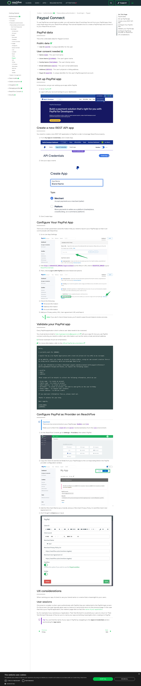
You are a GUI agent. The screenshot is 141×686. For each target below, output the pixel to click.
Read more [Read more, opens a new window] (84, 677)
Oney (13, 56)
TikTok (13, 62)
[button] (46, 684)
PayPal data (122, 16)
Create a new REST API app (125, 21)
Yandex (14, 72)
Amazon (14, 33)
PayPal (47, 89)
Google (13, 43)
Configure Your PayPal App (125, 25)
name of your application (94, 609)
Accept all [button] (103, 679)
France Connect (16, 41)
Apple (13, 35)
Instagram (14, 45)
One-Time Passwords (16, 27)
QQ (13, 60)
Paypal (14, 58)
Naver (13, 54)
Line (13, 49)
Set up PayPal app (124, 19)
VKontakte (14, 66)
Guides (39, 13)
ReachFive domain (47, 268)
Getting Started (14, 13)
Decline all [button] (124, 679)
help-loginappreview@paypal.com (67, 334)
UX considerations (123, 35)
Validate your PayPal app (126, 29)
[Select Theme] (132, 4)
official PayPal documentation (73, 343)
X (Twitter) (14, 64)
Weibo (13, 70)
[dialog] (70, 679)
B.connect (14, 37)
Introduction (15, 31)
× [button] (139, 674)
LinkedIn (14, 51)
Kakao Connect (16, 47)
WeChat (14, 68)
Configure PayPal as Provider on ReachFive (125, 31)
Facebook (14, 39)
